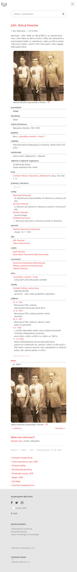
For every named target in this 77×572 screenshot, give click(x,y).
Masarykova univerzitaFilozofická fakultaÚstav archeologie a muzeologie (25, 531)
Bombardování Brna (21, 469)
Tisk (31, 450)
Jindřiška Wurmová (21, 218)
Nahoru (14, 450)
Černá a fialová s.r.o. (20, 562)
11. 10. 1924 (18, 339)
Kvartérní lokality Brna (22, 485)
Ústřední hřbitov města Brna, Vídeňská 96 (31, 175)
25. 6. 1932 (17, 302)
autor (13, 360)
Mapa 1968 (17, 477)
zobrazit (16, 187)
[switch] (13, 508)
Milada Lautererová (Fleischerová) (28, 265)
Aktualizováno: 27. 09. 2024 (49, 450)
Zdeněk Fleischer (20, 268)
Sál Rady (15, 481)
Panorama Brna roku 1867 (24, 461)
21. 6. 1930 (17, 310)
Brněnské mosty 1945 (22, 473)
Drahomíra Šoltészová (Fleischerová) (29, 263)
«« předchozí (17, 428)
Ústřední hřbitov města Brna (26, 288)
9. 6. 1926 (17, 327)
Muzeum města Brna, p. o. (23, 548)
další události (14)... (21, 356)
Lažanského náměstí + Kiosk (30, 136)
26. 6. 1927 (17, 319)
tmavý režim (21, 508)
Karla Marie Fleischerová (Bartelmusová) (30, 254)
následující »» (60, 428)
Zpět (23, 450)
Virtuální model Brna (21, 457)
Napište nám (16, 441)
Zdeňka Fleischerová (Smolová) (26, 229)
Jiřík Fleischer (19, 240)
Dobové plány (18, 465)
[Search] (38, 14)
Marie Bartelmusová (22, 195)
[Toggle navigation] (72, 4)
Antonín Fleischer (20, 203)
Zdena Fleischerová (21, 243)
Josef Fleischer (19, 251)
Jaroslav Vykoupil (20, 212)
